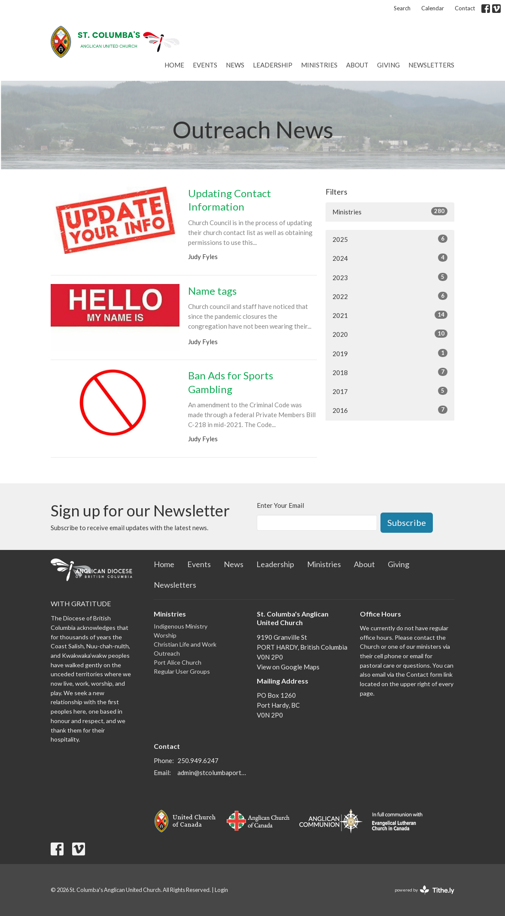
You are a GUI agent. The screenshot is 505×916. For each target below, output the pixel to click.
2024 (389, 257)
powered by (424, 890)
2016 (389, 410)
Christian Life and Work (185, 644)
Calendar (432, 8)
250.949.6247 (198, 760)
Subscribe (406, 522)
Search (402, 8)
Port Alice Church (177, 662)
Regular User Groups (182, 671)
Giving (388, 65)
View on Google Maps (288, 667)
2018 (389, 372)
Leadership (272, 65)
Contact (465, 8)
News (235, 65)
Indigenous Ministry (180, 626)
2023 (389, 277)
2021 (389, 315)
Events (205, 65)
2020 (389, 334)
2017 (389, 391)
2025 (389, 239)
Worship (165, 635)
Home (174, 65)
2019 (389, 353)
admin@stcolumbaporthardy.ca (212, 772)
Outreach (167, 653)
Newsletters (431, 65)
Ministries (319, 65)
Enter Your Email (280, 505)
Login (221, 889)
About (357, 65)
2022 (389, 296)
